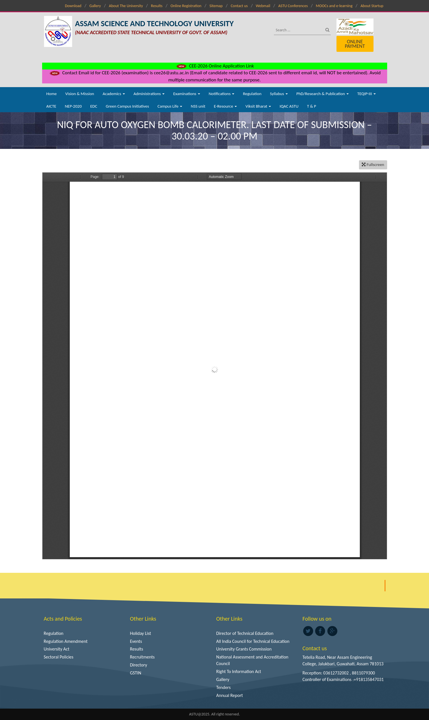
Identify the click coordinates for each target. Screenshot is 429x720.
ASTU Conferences (293, 5)
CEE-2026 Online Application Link (214, 66)
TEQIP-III (366, 93)
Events (136, 641)
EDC (93, 106)
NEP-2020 (73, 106)
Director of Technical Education (245, 633)
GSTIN (135, 673)
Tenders (223, 687)
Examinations (186, 93)
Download (73, 5)
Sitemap (216, 5)
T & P (311, 106)
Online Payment (355, 43)
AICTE (51, 106)
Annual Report (229, 695)
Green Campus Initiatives (127, 106)
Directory (138, 665)
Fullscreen (373, 164)
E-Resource (225, 106)
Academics (114, 93)
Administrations (149, 93)
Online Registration (186, 5)
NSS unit (198, 106)
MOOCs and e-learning (334, 5)
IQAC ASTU (289, 106)
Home (51, 93)
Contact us (239, 5)
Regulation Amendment (66, 641)
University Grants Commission (244, 649)
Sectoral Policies (58, 657)
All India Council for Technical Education (253, 641)
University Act (56, 649)
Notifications (222, 93)
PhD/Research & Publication (322, 93)
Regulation (252, 93)
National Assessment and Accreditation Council (252, 660)
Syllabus (279, 93)
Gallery (95, 5)
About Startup (372, 5)
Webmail (263, 5)
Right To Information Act (238, 671)
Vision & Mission (79, 93)
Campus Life (169, 106)
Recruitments (142, 657)
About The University (126, 5)
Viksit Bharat (258, 106)
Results (157, 5)
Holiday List (140, 633)
